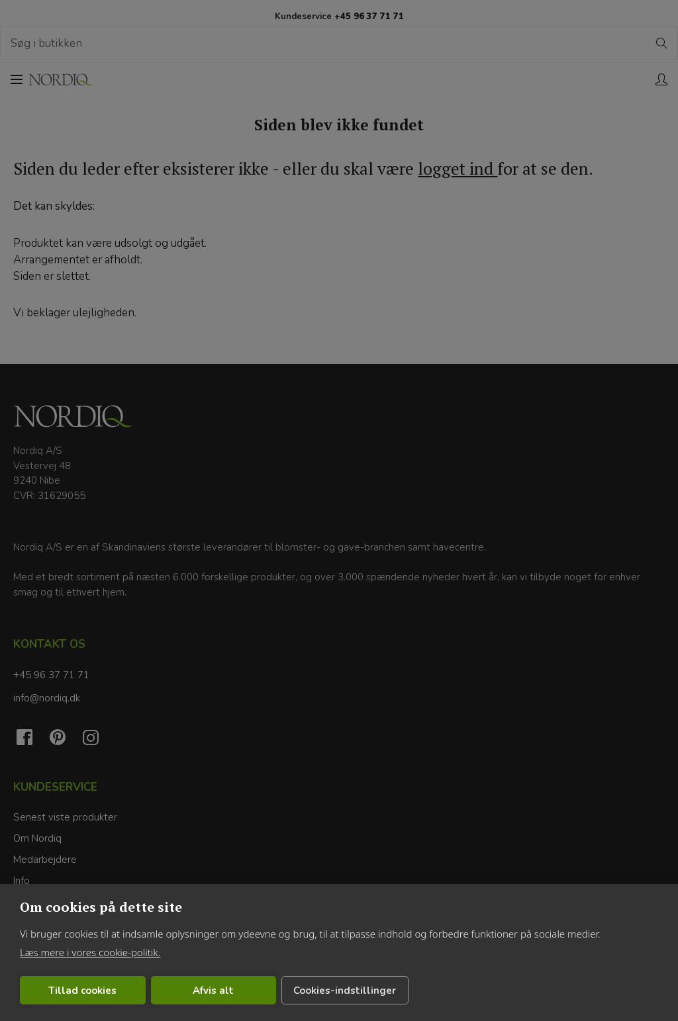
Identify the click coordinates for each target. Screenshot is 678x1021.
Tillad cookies (82, 990)
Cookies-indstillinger (344, 990)
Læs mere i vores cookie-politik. (90, 952)
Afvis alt (213, 990)
